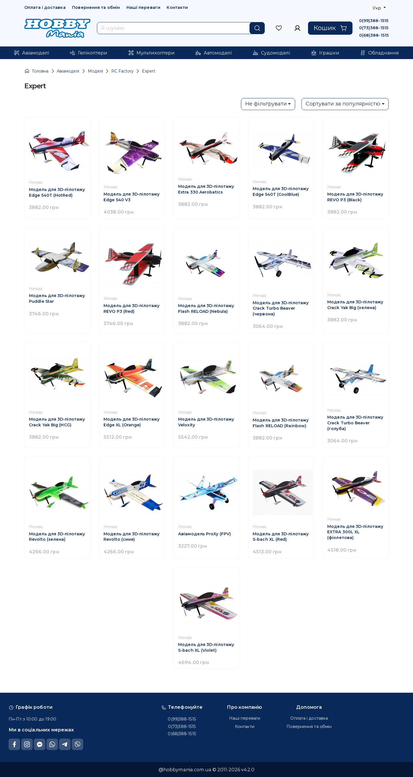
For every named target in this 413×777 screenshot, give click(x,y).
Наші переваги (143, 7)
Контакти (177, 7)
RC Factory (122, 71)
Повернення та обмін (96, 7)
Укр (377, 8)
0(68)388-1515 (374, 35)
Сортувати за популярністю (343, 104)
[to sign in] (279, 28)
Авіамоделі (68, 71)
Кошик (330, 28)
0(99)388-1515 (373, 20)
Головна (36, 71)
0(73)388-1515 (373, 27)
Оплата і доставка (45, 7)
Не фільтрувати (266, 104)
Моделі (95, 71)
